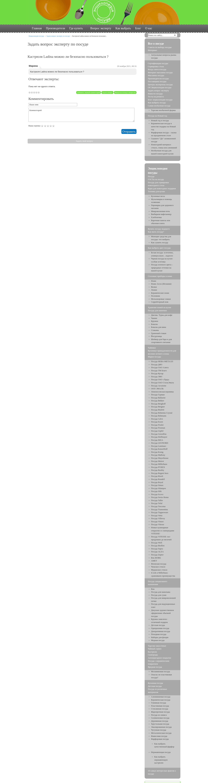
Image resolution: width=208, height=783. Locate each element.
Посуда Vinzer (157, 521)
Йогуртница (156, 336)
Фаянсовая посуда (159, 736)
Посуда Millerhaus (159, 464)
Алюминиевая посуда (160, 696)
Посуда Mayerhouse (159, 458)
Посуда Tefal (156, 503)
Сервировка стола (156, 66)
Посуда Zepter (157, 554)
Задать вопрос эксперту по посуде (58, 36)
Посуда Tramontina (159, 509)
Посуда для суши (158, 595)
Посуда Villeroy (158, 518)
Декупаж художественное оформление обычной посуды (162, 613)
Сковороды (153, 655)
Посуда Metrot (157, 461)
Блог (138, 28)
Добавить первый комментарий (88, 92)
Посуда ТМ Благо (159, 370)
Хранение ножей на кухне (159, 307)
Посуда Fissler (157, 425)
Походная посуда (158, 634)
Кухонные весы (158, 196)
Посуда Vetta (156, 515)
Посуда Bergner (158, 406)
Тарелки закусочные (157, 646)
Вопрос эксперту (100, 28)
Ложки (154, 290)
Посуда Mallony (158, 455)
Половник (155, 296)
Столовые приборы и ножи (160, 276)
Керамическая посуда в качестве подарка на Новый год (163, 126)
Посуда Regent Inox (159, 473)
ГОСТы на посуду (156, 179)
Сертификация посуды (158, 63)
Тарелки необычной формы (163, 110)
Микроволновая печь (160, 211)
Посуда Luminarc (158, 446)
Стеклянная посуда (159, 709)
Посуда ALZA (157, 551)
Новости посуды (155, 93)
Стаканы (155, 330)
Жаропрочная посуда (160, 712)
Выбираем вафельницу (161, 214)
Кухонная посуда (155, 683)
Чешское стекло (158, 566)
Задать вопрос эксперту (158, 90)
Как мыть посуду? (156, 232)
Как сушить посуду (159, 242)
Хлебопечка (156, 217)
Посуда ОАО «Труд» (160, 379)
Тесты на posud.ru (156, 96)
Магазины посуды (156, 75)
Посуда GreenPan (158, 434)
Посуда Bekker (157, 400)
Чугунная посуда (158, 730)
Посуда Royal (157, 482)
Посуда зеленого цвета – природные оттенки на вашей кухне (162, 267)
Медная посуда (157, 640)
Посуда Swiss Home (160, 497)
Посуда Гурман (158, 394)
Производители (55, 28)
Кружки (154, 321)
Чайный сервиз (155, 648)
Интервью (152, 50)
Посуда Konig (157, 452)
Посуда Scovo (157, 494)
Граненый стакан (158, 333)
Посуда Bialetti (157, 410)
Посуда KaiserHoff (159, 449)
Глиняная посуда (158, 702)
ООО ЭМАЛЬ (157, 388)
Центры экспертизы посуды (160, 84)
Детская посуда (158, 625)
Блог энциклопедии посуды (160, 99)
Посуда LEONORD (159, 443)
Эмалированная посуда (161, 727)
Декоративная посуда (160, 631)
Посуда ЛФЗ (156, 376)
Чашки (154, 318)
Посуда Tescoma (158, 506)
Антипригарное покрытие (159, 658)
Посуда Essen (157, 422)
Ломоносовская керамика (162, 391)
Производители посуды (158, 78)
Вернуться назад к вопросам (125, 92)
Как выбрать (123, 28)
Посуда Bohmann (158, 416)
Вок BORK (156, 558)
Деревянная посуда (159, 721)
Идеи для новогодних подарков (162, 188)
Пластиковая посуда (160, 706)
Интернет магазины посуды (160, 72)
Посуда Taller (157, 500)
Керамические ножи (160, 293)
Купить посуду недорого (159, 229)
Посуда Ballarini (158, 397)
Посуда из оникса (159, 715)
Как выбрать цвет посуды (159, 248)
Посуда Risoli (157, 476)
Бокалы (154, 324)
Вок (153, 589)
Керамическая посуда (160, 700)
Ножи (153, 281)
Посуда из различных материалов (157, 690)
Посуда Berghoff (158, 403)
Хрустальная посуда (160, 724)
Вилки (154, 287)
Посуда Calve (157, 419)
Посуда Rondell (158, 479)
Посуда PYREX (158, 467)
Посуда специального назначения (157, 583)
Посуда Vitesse (157, 524)
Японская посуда (158, 564)
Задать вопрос (107, 92)
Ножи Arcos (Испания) (161, 284)
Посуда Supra (157, 548)
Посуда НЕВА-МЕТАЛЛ (162, 361)
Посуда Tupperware (159, 512)
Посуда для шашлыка (160, 592)
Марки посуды (154, 356)
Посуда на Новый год (157, 116)
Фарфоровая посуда (160, 739)
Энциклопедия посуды (36, 36)
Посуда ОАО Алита (160, 367)
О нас (148, 28)
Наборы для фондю (159, 637)
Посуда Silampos (158, 488)
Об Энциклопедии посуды (159, 87)
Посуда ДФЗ (156, 364)
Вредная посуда (155, 667)
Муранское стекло (159, 570)
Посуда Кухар (157, 373)
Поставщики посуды (157, 81)
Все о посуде (156, 43)
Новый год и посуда (160, 120)
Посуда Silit (156, 491)
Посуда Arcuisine (158, 385)
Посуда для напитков (157, 310)
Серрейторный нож (159, 302)
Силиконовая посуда (160, 718)
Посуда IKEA (157, 440)
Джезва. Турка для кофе (161, 315)
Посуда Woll (156, 542)
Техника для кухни (156, 191)
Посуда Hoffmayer (159, 437)
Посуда (151, 176)
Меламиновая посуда (160, 671)
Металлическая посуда (161, 733)
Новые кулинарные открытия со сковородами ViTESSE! (162, 530)
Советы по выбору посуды (160, 47)
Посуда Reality (157, 470)
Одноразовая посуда (160, 628)
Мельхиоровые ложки (161, 299)
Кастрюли (152, 652)
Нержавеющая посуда (160, 752)
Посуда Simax (157, 485)
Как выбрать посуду (157, 102)
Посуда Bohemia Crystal (161, 413)
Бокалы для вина (158, 327)
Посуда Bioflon (157, 545)
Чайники (152, 348)
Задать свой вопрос (84, 141)
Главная (37, 28)
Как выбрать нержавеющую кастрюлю (161, 760)
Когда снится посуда (157, 69)
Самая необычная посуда (159, 105)
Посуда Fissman (158, 428)
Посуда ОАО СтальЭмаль (162, 382)
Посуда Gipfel (157, 431)
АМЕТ (154, 560)
